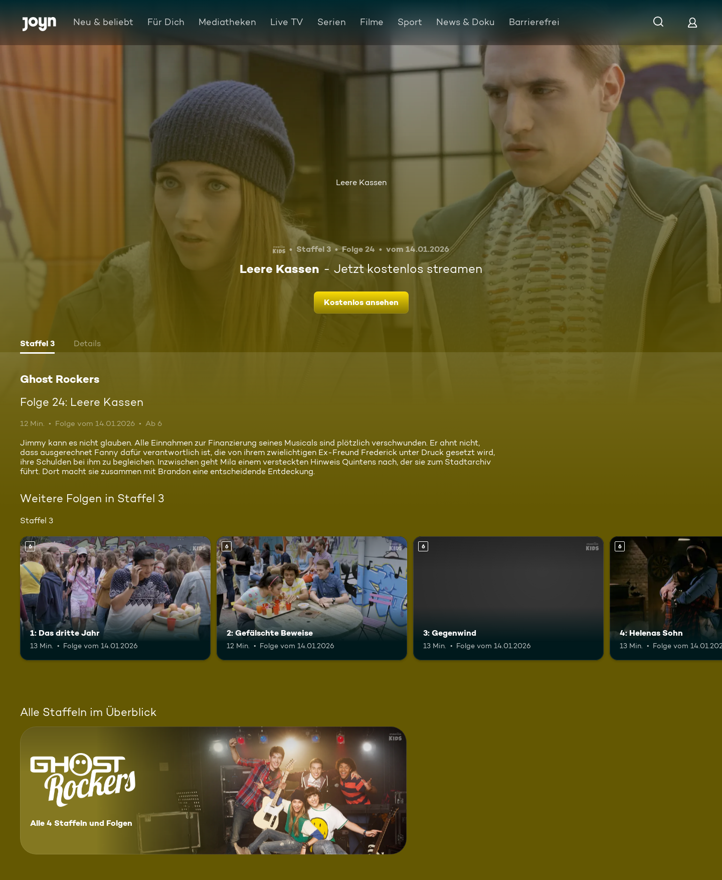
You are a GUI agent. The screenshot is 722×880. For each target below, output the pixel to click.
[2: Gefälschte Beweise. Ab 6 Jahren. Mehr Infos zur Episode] (312, 598)
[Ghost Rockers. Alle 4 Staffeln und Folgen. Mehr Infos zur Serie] (213, 790)
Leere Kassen (361, 182)
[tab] (37, 345)
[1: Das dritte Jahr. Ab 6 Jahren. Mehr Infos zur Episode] (115, 598)
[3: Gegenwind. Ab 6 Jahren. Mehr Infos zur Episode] (508, 598)
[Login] (692, 22)
